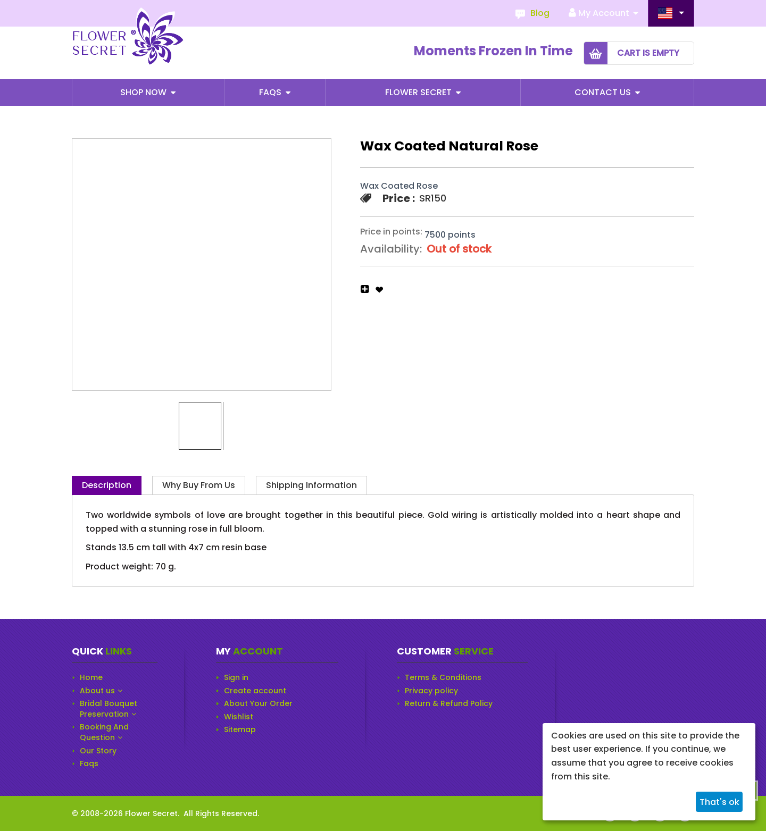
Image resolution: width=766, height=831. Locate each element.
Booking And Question (104, 732)
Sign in (236, 678)
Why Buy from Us (198, 485)
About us (97, 691)
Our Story (98, 751)
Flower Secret (419, 92)
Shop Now (144, 92)
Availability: (391, 248)
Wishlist (238, 717)
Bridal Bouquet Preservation (108, 709)
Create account (255, 691)
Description (106, 485)
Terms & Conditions (443, 678)
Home (91, 678)
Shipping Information (311, 485)
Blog (539, 13)
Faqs (271, 92)
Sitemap (240, 730)
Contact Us (603, 92)
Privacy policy (431, 691)
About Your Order (258, 704)
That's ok (719, 802)
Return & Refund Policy (449, 704)
